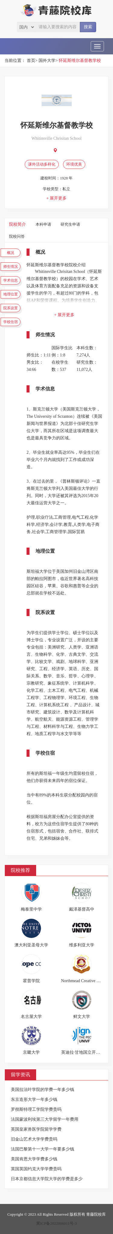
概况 (10, 253)
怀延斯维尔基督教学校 (80, 60)
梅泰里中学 (31, 909)
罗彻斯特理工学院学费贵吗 (36, 1109)
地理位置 (10, 294)
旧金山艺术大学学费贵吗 (34, 1139)
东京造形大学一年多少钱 (34, 1099)
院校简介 (17, 224)
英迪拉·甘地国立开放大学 (85, 1052)
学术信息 (10, 280)
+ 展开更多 (56, 198)
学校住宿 (10, 322)
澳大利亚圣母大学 (31, 945)
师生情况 (10, 266)
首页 (31, 60)
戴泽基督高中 (81, 909)
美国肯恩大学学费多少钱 (34, 1159)
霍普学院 (31, 981)
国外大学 (47, 60)
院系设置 (10, 308)
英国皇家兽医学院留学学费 (36, 1129)
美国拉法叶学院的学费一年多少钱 (42, 1089)
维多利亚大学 (81, 945)
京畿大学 (31, 1052)
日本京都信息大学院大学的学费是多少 (47, 1179)
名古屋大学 (31, 1016)
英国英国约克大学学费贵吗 (36, 1169)
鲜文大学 (81, 1016)
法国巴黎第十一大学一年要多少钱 (42, 1149)
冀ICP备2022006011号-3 (56, 1223)
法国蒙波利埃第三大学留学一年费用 (44, 1119)
